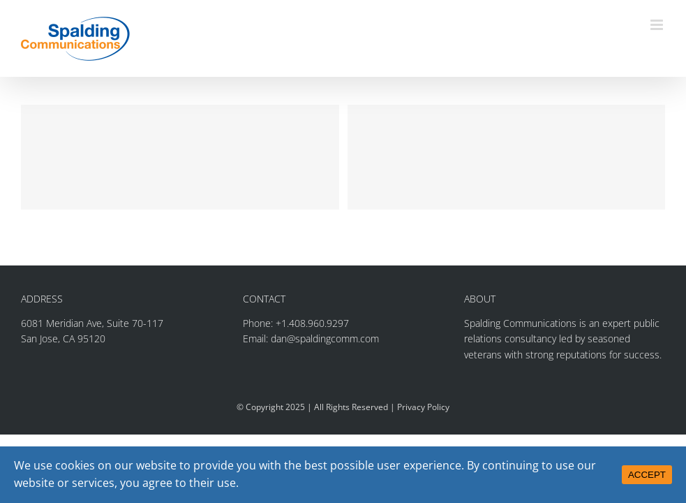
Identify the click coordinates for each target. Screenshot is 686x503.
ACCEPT (647, 474)
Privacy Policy (423, 407)
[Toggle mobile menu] (657, 24)
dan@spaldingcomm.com (325, 338)
